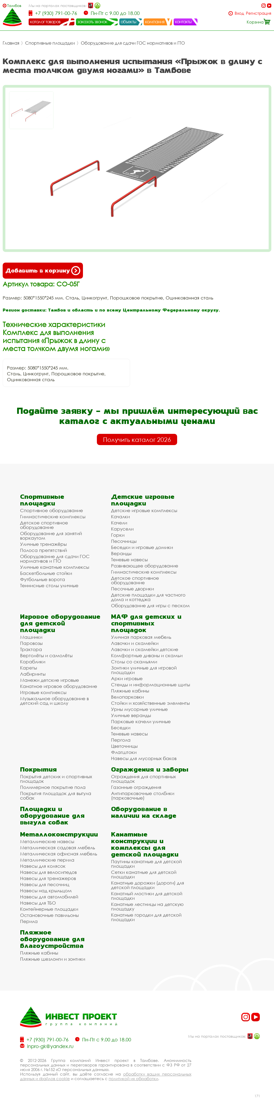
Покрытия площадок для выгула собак (55, 795)
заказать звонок (92, 21)
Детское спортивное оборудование (44, 524)
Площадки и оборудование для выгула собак (52, 815)
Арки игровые (127, 678)
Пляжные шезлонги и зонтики (52, 959)
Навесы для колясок (43, 866)
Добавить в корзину (42, 270)
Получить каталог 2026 (137, 439)
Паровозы (31, 643)
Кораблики (32, 661)
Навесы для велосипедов (48, 872)
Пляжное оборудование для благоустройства (52, 939)
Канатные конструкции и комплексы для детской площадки (144, 844)
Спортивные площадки (50, 43)
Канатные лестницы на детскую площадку (147, 906)
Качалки (120, 516)
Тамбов (14, 5)
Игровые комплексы (43, 692)
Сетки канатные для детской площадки (143, 874)
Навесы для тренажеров (48, 878)
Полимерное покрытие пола (53, 787)
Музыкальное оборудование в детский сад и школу (54, 700)
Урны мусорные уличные (139, 709)
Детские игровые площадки (142, 500)
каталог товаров (45, 21)
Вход (239, 13)
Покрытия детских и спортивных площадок (56, 778)
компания (155, 21)
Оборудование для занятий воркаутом (51, 535)
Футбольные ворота (42, 579)
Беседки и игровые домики (142, 547)
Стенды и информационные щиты (150, 684)
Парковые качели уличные (141, 721)
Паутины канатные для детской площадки (146, 863)
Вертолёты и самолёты (46, 655)
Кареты (28, 667)
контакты (183, 21)
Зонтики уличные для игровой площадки (144, 670)
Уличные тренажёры (43, 544)
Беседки (120, 727)
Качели (119, 522)
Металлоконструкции (59, 834)
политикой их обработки (133, 1078)
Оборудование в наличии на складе (143, 812)
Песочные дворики (132, 588)
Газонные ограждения (136, 787)
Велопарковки (127, 697)
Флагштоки (123, 752)
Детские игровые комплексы (144, 510)
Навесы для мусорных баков (144, 758)
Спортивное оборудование (51, 510)
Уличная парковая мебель (141, 637)
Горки (117, 535)
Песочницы (123, 541)
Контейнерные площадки (49, 909)
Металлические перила (47, 860)
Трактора (31, 649)
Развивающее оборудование (144, 565)
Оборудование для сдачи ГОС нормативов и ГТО (133, 43)
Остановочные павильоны (49, 915)
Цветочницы (124, 746)
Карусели (122, 529)
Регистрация (258, 13)
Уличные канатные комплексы (54, 567)
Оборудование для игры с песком (150, 605)
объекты (128, 21)
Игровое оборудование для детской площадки (60, 623)
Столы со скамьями (134, 661)
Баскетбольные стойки (46, 573)
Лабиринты (32, 674)
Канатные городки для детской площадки (146, 917)
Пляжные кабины (130, 690)
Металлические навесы (47, 841)
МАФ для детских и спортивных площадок (146, 623)
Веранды (121, 553)
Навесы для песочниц (44, 884)
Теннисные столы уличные (49, 585)
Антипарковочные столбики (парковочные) (142, 795)
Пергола (121, 740)
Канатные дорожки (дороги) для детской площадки (147, 885)
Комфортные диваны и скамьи (146, 655)
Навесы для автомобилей (49, 896)
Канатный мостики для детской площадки (146, 895)
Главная (11, 43)
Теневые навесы (129, 559)
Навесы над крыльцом (46, 890)
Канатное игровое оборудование (58, 686)
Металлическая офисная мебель (58, 853)
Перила (29, 921)
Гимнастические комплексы (52, 516)
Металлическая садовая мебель (57, 847)
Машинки (31, 637)
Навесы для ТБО (38, 903)
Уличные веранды (131, 715)
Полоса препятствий (43, 550)
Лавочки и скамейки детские (144, 649)
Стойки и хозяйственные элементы (150, 703)
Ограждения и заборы (149, 769)
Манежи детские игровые (49, 680)
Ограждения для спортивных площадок (143, 778)
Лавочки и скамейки (134, 643)
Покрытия (38, 769)
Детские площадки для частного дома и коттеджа (148, 597)
